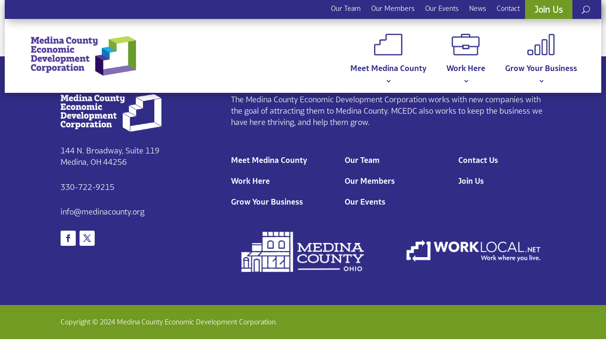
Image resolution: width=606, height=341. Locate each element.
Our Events (442, 8)
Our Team (346, 8)
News (477, 8)
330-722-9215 (88, 187)
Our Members (393, 8)
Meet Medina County (388, 53)
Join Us (549, 9)
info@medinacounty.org (102, 211)
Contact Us (478, 160)
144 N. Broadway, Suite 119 (110, 150)
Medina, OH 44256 (94, 162)
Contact (508, 8)
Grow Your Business (541, 53)
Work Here (465, 53)
